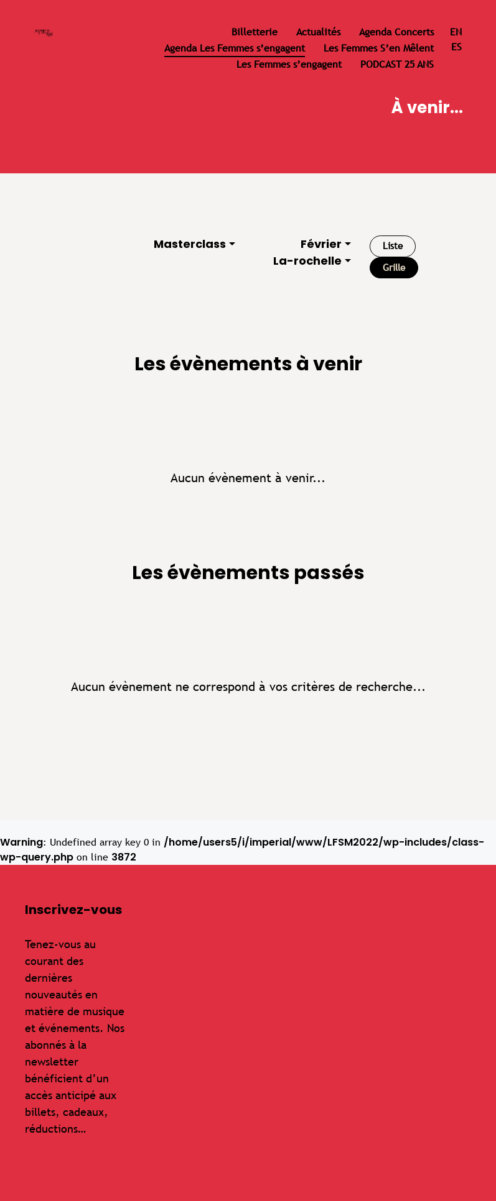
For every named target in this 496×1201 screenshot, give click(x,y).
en (456, 32)
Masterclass (190, 244)
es (456, 47)
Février (321, 244)
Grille (394, 267)
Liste (393, 245)
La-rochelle (307, 260)
